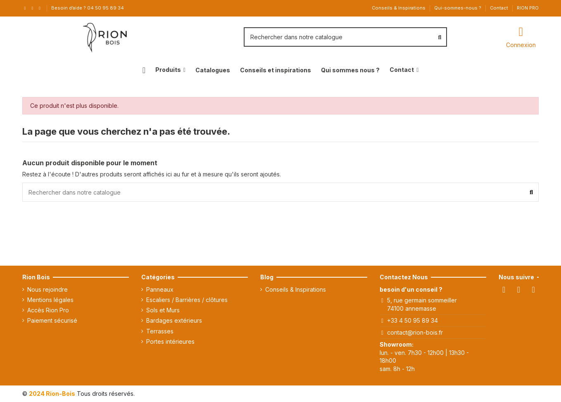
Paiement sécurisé (52, 320)
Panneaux (160, 289)
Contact (499, 8)
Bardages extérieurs (174, 320)
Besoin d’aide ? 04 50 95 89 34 (87, 8)
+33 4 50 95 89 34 (412, 320)
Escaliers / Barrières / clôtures (187, 299)
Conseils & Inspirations (399, 8)
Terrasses (160, 331)
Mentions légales (50, 299)
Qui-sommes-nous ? (458, 8)
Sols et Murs (163, 310)
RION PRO (528, 8)
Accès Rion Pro (48, 310)
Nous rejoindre (47, 289)
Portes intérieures (170, 341)
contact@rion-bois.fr (415, 332)
